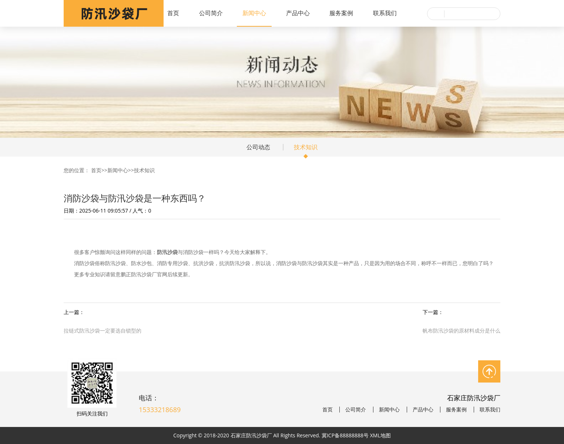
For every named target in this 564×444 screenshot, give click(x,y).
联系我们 (385, 13)
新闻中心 (254, 13)
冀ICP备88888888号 (345, 435)
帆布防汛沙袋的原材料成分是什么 (461, 330)
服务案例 (341, 13)
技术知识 (306, 147)
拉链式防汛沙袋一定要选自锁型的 (102, 330)
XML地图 (380, 435)
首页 (173, 13)
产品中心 (298, 13)
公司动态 (258, 147)
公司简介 (211, 13)
